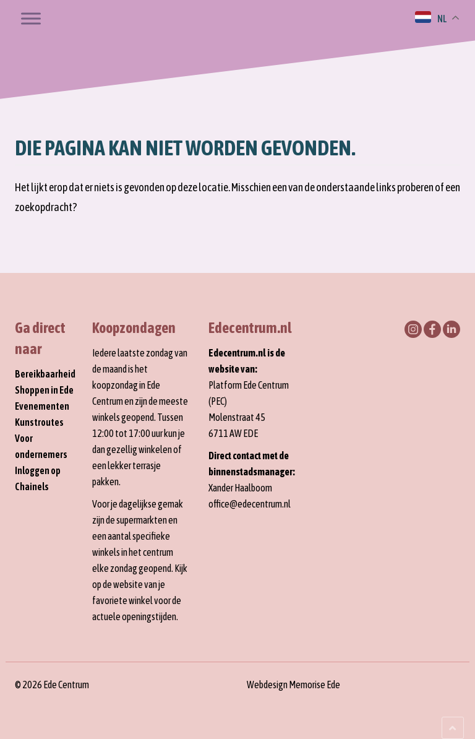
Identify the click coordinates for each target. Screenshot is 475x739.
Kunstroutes (39, 422)
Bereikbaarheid (45, 373)
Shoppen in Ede (44, 389)
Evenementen (42, 406)
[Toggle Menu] (31, 18)
